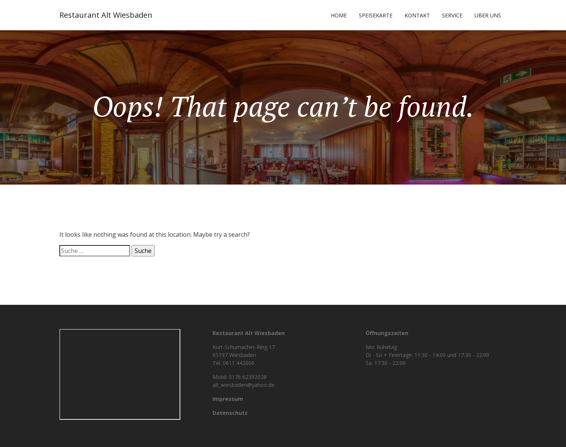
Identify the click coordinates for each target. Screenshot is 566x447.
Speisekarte (375, 15)
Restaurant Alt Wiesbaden (105, 15)
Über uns (488, 15)
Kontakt (417, 15)
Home (339, 15)
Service (452, 15)
